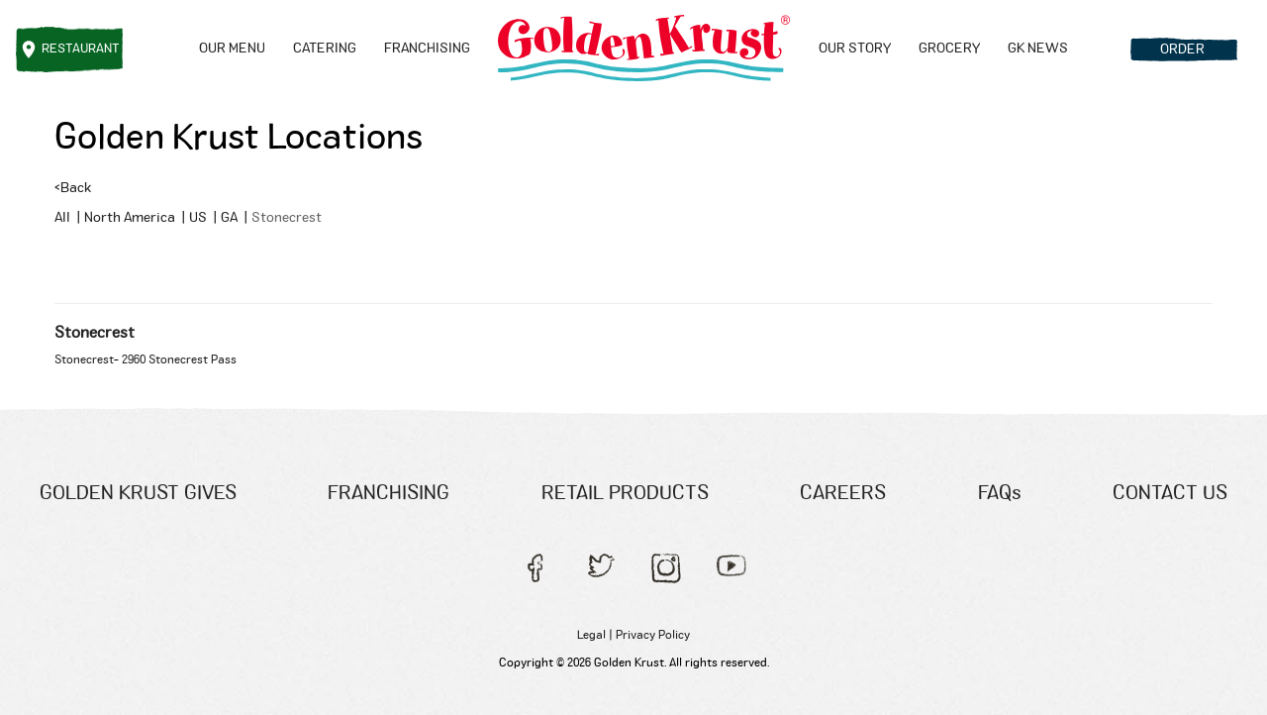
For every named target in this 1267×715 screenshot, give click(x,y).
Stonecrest (94, 333)
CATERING (324, 48)
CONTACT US (1170, 493)
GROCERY (949, 48)
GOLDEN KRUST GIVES (138, 493)
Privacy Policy (653, 635)
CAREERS (843, 493)
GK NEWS (1038, 48)
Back (72, 188)
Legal (591, 635)
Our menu (232, 48)
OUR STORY (855, 48)
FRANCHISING (427, 48)
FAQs (1000, 493)
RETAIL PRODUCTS (625, 493)
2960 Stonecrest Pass (179, 359)
